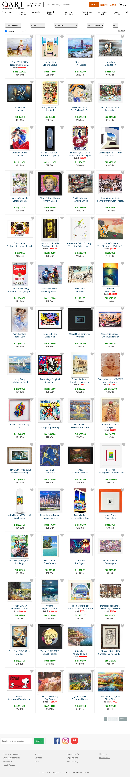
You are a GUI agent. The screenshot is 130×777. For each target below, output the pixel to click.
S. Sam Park (80, 651)
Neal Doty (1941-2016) (19, 651)
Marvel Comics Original (80, 334)
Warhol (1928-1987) (49, 152)
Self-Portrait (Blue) (50, 155)
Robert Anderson (80, 379)
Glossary (103, 754)
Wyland (110, 288)
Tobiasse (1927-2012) (80, 152)
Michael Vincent (49, 288)
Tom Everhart (20, 243)
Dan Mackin (49, 560)
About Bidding (9, 765)
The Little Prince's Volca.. (80, 246)
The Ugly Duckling (19, 472)
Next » (123, 718)
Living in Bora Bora (80, 518)
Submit (39, 741)
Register (104, 4)
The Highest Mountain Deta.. (111, 472)
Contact (38, 757)
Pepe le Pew (110, 518)
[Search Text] (66, 4)
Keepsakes (110, 110)
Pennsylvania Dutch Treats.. (110, 200)
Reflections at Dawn (80, 427)
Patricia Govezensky (19, 424)
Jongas (80, 469)
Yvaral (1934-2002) (50, 243)
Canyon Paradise (80, 472)
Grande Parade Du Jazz (80, 155)
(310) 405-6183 (34, 3)
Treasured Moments (19, 64)
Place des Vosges (50, 518)
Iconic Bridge (80, 64)
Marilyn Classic (50, 200)
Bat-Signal (80, 563)
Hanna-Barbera (110, 243)
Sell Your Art (8, 761)
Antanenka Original (110, 696)
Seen (49, 424)
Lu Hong (50, 469)
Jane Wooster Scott (110, 198)
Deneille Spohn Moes (110, 605)
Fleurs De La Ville (80, 200)
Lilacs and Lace (20, 200)
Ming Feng (20, 379)
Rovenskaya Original (50, 379)
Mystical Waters (49, 608)
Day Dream (50, 699)
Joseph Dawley (20, 605)
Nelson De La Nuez (110, 334)
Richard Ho (80, 62)
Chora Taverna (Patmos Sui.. (80, 608)
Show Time (50, 382)
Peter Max (111, 469)
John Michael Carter (110, 107)
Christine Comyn (20, 152)
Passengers (110, 563)
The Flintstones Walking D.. (110, 246)
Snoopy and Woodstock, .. (19, 699)
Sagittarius (50, 472)
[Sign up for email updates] (16, 741)
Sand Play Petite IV (50, 291)
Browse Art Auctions (12, 754)
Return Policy (72, 761)
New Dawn (110, 291)
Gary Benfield (19, 334)
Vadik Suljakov (80, 198)
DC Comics (80, 560)
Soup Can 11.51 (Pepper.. (19, 291)
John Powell (80, 696)
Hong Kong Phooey (49, 427)
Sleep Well (50, 336)
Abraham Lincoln (50, 246)
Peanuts (20, 696)
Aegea (110, 427)
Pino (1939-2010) (20, 62)
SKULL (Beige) (50, 653)
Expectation (110, 64)
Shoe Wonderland (110, 336)
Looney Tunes (110, 515)
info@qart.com (33, 5)
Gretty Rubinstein (50, 107)
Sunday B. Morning (20, 288)
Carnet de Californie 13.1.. (110, 653)
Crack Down (19, 518)
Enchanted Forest (80, 699)
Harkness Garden (19, 608)
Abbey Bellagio (80, 653)
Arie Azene (80, 288)
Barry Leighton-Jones (19, 560)
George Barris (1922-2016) (110, 379)
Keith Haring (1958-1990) (19, 515)
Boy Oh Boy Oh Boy (80, 110)
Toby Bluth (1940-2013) (20, 469)
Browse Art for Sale (11, 757)
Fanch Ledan (80, 515)
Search (94, 4)
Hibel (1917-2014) (110, 424)
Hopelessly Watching (80, 382)
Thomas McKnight (80, 605)
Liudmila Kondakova (49, 515)
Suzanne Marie (110, 560)
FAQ (37, 761)
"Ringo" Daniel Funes (50, 198)
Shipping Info (72, 757)
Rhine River (110, 699)
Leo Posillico (50, 62)
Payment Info (73, 754)
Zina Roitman (19, 107)
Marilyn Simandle (19, 198)
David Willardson (80, 107)
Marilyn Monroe (110, 382)
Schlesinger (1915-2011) (110, 152)
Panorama (110, 155)
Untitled (19, 110)
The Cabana (50, 563)
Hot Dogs (19, 563)
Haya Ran (110, 62)
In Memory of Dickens (110, 608)
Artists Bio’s (104, 757)
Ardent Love (19, 336)
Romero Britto (50, 334)
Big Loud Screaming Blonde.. (20, 246)
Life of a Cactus (50, 64)
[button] (7, 12)
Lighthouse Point (19, 382)
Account (38, 754)
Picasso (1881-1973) (110, 651)
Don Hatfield (80, 424)
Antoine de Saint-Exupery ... (80, 243)
